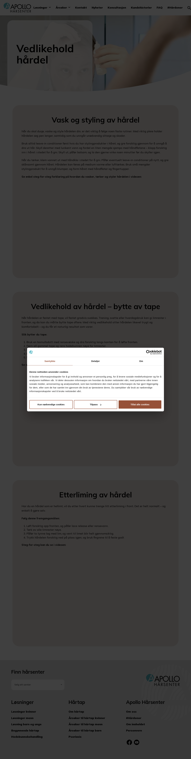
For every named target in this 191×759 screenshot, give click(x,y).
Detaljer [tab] (95, 361)
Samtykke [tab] (50, 361)
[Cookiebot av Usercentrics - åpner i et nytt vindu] (148, 352)
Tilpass (95, 404)
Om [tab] (141, 361)
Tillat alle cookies (140, 404)
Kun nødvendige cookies (51, 404)
